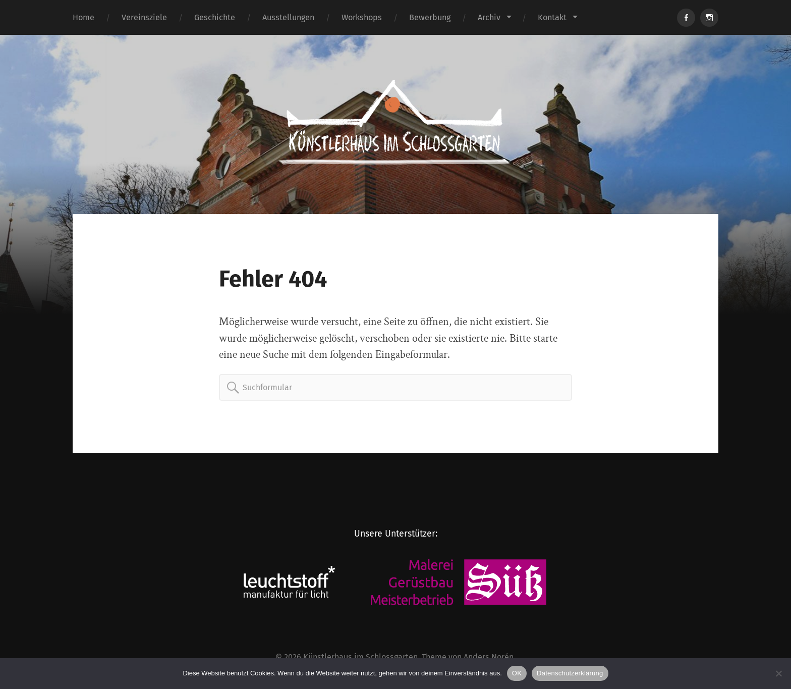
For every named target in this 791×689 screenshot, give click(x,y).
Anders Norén (489, 657)
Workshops (362, 17)
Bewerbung (429, 17)
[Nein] (778, 673)
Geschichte (214, 17)
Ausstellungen (288, 17)
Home (83, 17)
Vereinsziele (144, 17)
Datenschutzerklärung (570, 673)
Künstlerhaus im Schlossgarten (360, 657)
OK (517, 673)
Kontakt (552, 17)
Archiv (489, 17)
